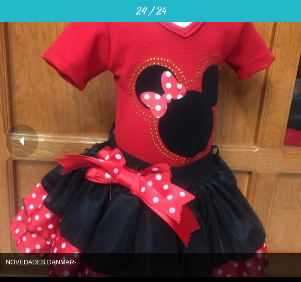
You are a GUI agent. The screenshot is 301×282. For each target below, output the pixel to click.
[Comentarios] (269, 11)
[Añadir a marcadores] (290, 11)
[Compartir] (249, 11)
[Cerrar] (11, 11)
